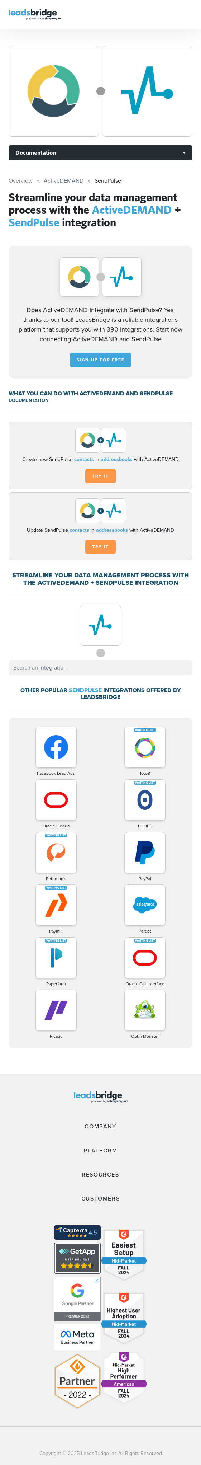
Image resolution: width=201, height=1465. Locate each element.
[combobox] (100, 667)
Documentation (35, 153)
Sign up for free (101, 360)
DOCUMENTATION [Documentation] (28, 400)
